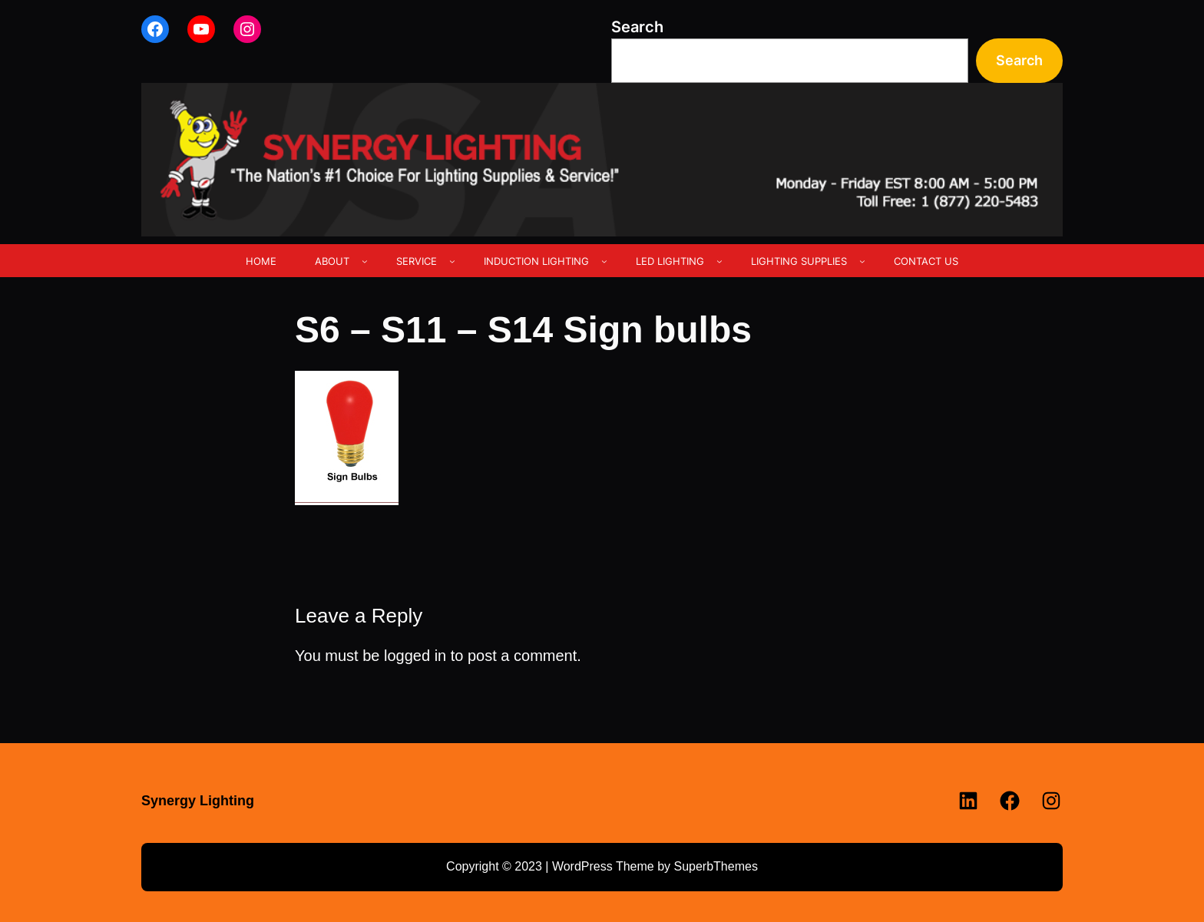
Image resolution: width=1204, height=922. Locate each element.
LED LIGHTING (670, 261)
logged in (415, 655)
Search (637, 27)
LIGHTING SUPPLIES (799, 261)
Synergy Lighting (197, 800)
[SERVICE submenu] (452, 261)
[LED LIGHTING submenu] (719, 261)
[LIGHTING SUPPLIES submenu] (862, 261)
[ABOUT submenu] (365, 261)
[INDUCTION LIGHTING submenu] (604, 261)
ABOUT (332, 261)
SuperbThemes (715, 866)
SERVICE (416, 261)
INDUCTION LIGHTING (536, 261)
